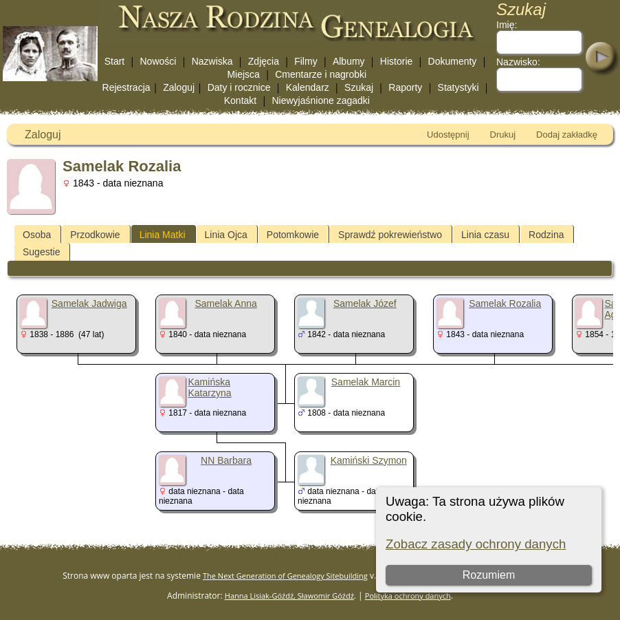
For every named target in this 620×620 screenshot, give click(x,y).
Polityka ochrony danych (408, 595)
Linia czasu (485, 234)
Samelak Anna (225, 303)
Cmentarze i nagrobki (320, 74)
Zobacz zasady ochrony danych (476, 544)
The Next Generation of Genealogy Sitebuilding (285, 575)
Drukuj (503, 134)
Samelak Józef (365, 303)
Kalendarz (307, 87)
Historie (396, 61)
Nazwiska (212, 61)
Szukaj (358, 87)
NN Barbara (226, 460)
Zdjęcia (263, 61)
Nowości (158, 61)
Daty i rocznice (239, 87)
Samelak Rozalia (505, 303)
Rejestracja (126, 87)
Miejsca (243, 74)
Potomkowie (293, 234)
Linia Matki (163, 234)
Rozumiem (489, 575)
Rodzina (546, 234)
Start (114, 61)
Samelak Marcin (365, 381)
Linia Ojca (226, 234)
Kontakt (240, 100)
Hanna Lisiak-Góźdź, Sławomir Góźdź (289, 595)
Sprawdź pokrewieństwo (390, 234)
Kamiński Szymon (369, 460)
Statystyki (458, 87)
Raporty (405, 87)
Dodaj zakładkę (566, 134)
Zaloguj (179, 87)
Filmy (305, 61)
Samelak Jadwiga (89, 303)
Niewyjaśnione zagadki (320, 100)
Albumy (349, 61)
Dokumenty (452, 61)
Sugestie (41, 251)
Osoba (37, 234)
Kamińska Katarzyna (210, 387)
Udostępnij (448, 134)
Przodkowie (95, 234)
